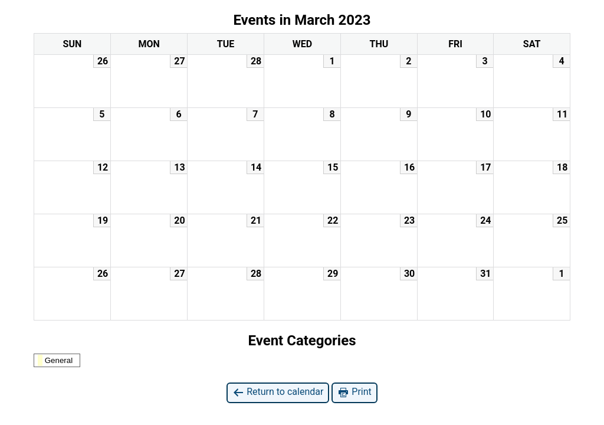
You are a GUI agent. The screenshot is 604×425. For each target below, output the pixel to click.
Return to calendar (277, 392)
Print (354, 392)
